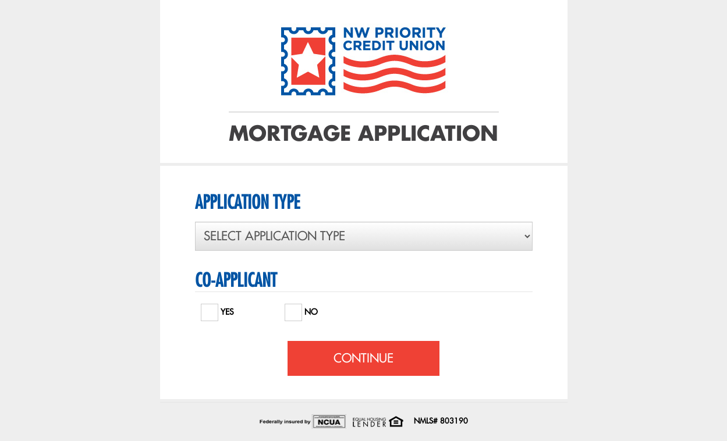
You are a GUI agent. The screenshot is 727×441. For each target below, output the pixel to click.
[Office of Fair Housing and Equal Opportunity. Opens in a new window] (378, 420)
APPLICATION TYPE (247, 202)
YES (217, 309)
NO (301, 309)
